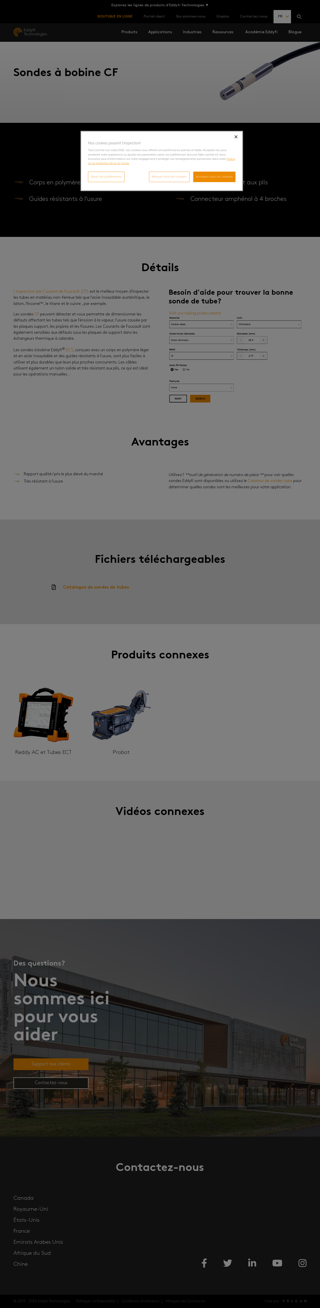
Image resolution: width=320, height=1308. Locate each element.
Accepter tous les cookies (214, 176)
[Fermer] (236, 136)
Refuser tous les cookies (169, 176)
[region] (161, 161)
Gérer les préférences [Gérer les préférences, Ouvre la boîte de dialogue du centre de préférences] (106, 176)
